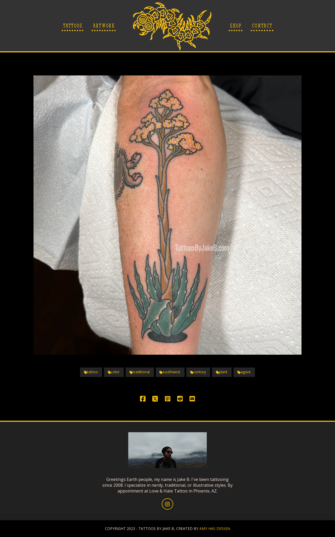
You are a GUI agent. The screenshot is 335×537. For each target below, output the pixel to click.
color (114, 371)
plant (221, 371)
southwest (169, 371)
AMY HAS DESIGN (214, 528)
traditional (140, 371)
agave (244, 371)
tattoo (91, 371)
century (198, 371)
